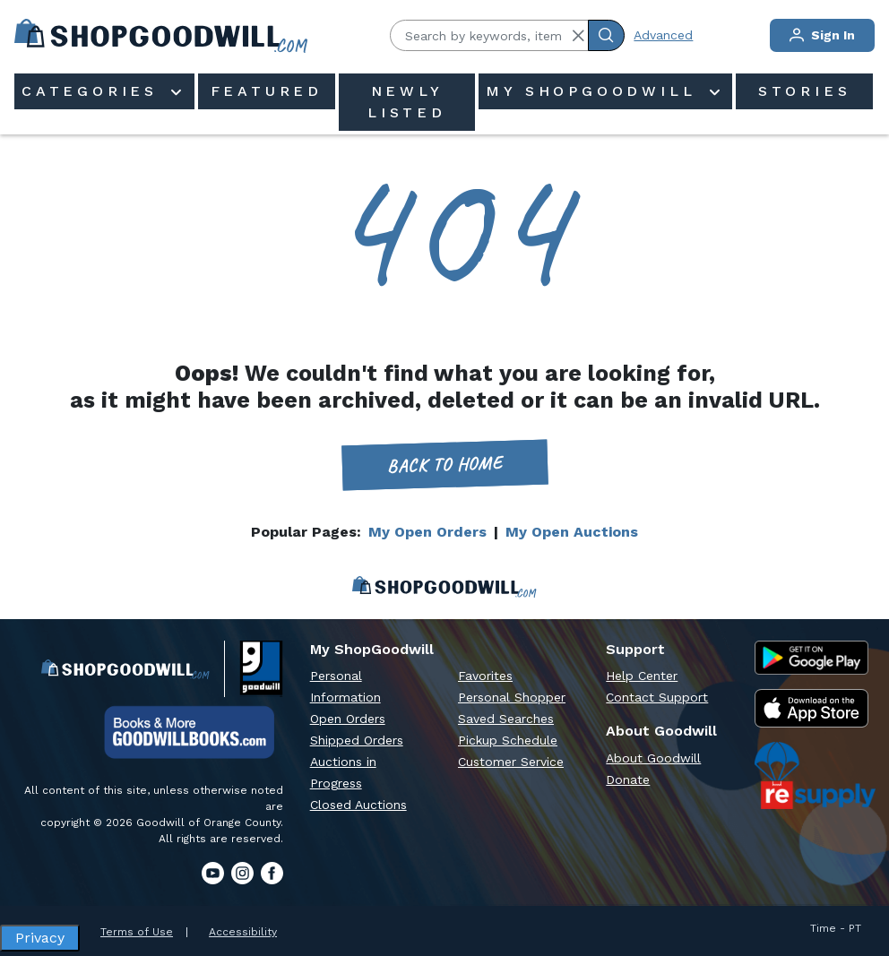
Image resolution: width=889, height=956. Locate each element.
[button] (578, 36)
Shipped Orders (356, 740)
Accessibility (243, 932)
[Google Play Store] (811, 658)
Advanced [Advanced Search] (663, 35)
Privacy (40, 937)
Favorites (485, 675)
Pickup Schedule (507, 740)
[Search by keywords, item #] (489, 35)
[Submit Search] (606, 35)
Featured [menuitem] (267, 90)
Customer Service (511, 761)
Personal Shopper (511, 697)
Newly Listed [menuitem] (406, 101)
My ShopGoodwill (595, 90)
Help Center (642, 675)
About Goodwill (653, 758)
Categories (94, 90)
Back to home (444, 465)
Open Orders (347, 718)
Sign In (822, 35)
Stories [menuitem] (804, 90)
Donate (628, 779)
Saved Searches (506, 718)
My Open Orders (427, 531)
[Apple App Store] (811, 708)
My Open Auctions (571, 531)
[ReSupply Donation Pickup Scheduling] (815, 775)
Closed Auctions (358, 804)
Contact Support (657, 697)
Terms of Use (136, 932)
